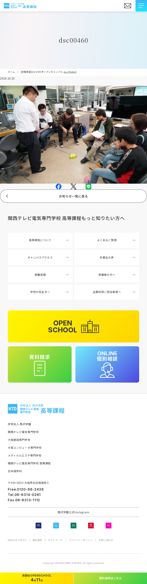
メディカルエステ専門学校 (24, 455)
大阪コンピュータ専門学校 (25, 447)
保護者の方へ (116, 275)
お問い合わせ (106, 540)
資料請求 (37, 540)
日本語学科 (15, 471)
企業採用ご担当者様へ (114, 292)
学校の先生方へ (49, 292)
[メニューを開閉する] (141, 5)
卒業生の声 (117, 257)
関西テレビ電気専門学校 (23, 432)
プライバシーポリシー (81, 540)
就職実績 (52, 275)
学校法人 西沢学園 (19, 424)
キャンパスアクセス (48, 257)
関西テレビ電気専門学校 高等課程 (29, 463)
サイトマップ (55, 540)
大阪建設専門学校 (19, 440)
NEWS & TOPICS (17, 540)
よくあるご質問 (116, 240)
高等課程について (48, 240)
